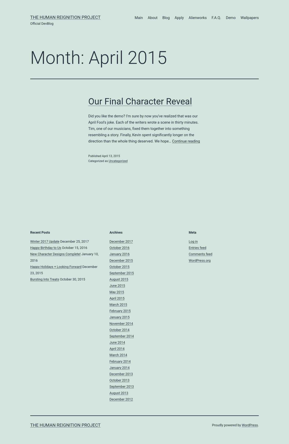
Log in (193, 241)
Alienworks (198, 18)
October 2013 (119, 380)
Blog (166, 18)
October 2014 (119, 330)
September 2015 (121, 273)
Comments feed (200, 254)
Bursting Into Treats (44, 279)
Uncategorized (118, 161)
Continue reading (186, 141)
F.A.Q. (216, 18)
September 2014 (121, 336)
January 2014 (119, 368)
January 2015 (119, 317)
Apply (179, 18)
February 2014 (120, 361)
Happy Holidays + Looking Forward (55, 267)
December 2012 (121, 399)
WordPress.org (200, 260)
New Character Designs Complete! (55, 254)
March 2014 (118, 355)
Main (139, 18)
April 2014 (117, 349)
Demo (231, 18)
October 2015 (119, 267)
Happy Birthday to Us (45, 248)
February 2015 (120, 311)
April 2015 (117, 298)
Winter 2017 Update (44, 241)
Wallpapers (250, 18)
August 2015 (118, 279)
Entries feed (197, 248)
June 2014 (117, 342)
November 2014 (121, 324)
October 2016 (119, 248)
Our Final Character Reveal (140, 101)
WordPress (250, 425)
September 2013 (121, 386)
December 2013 (121, 374)
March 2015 (118, 305)
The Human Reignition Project (65, 17)
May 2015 (116, 292)
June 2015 (117, 286)
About (152, 18)
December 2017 (121, 241)
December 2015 (121, 260)
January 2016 (119, 254)
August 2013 (118, 393)
